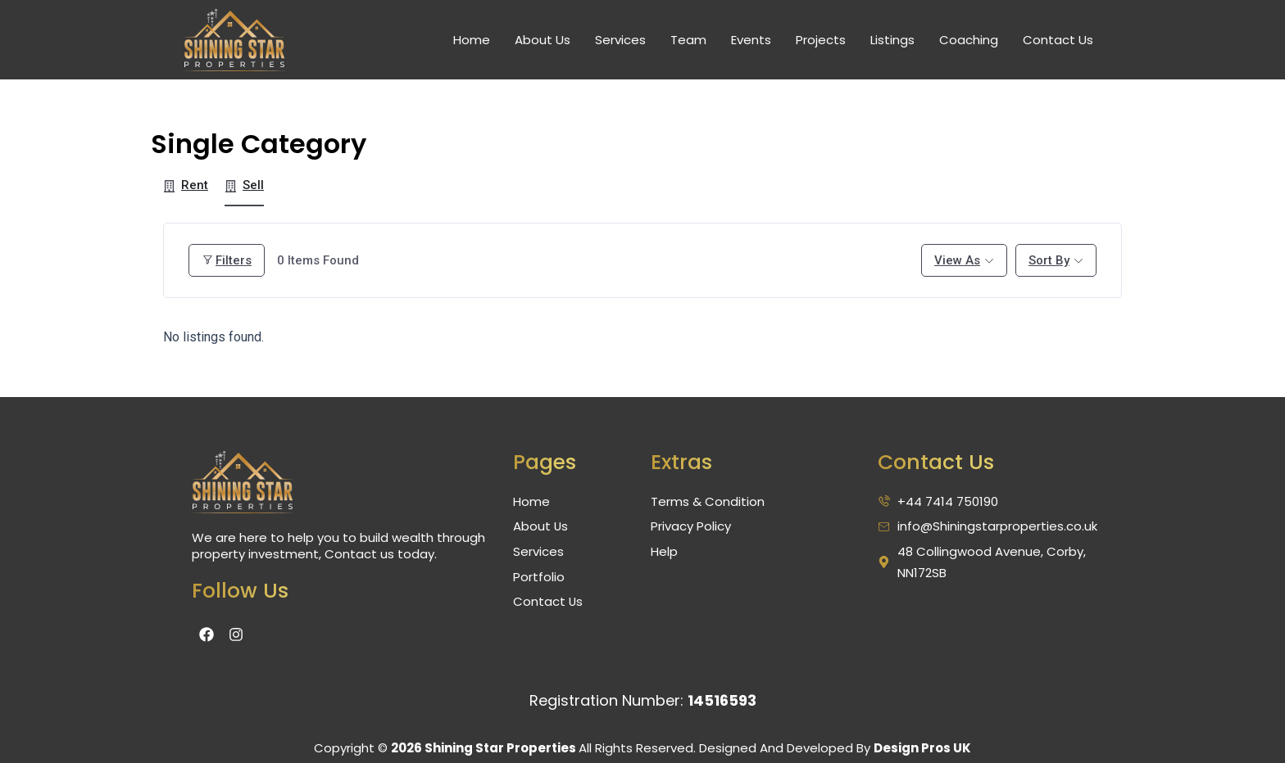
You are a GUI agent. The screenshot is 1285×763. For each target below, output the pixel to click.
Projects (821, 39)
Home (471, 39)
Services (620, 39)
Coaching (968, 39)
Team (688, 39)
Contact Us (1058, 39)
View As (957, 260)
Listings (892, 39)
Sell (244, 185)
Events (751, 39)
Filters (227, 260)
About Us (542, 39)
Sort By (1048, 260)
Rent (185, 185)
